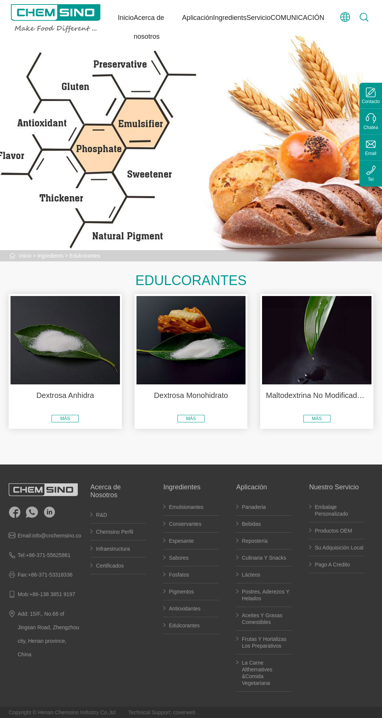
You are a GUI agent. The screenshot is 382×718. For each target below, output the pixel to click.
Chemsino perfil (114, 532)
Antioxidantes (184, 609)
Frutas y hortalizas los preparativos (264, 642)
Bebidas (251, 524)
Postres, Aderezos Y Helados (266, 595)
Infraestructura (113, 549)
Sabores (178, 558)
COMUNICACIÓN (297, 17)
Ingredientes (181, 487)
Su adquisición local (339, 548)
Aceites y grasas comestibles (262, 618)
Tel (370, 179)
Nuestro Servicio (334, 487)
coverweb (184, 712)
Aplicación (197, 17)
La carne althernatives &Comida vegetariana (257, 673)
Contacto (371, 101)
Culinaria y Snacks (264, 558)
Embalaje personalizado (331, 510)
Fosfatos (179, 575)
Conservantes (185, 524)
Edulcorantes (85, 256)
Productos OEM (333, 531)
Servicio (258, 17)
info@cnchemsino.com (59, 536)
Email (370, 153)
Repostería (254, 541)
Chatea (371, 127)
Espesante (181, 541)
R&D (101, 515)
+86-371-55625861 (48, 555)
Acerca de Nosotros (105, 491)
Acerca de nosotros (149, 27)
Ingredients (229, 17)
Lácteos (251, 575)
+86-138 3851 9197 (52, 594)
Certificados (110, 566)
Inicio (126, 17)
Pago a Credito (332, 565)
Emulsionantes (186, 507)
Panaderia (254, 507)
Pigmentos (181, 592)
